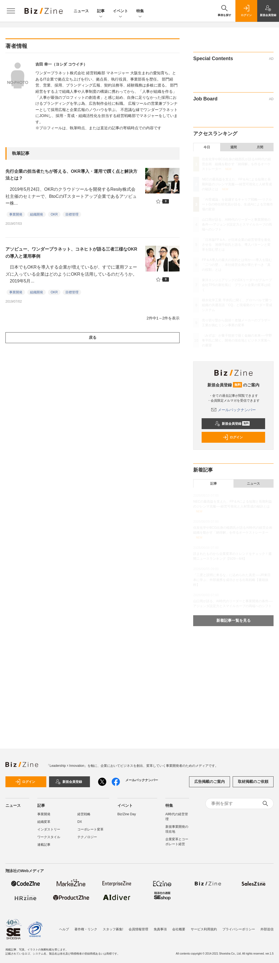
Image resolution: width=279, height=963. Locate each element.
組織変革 (43, 822)
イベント (120, 11)
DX (79, 822)
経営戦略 (83, 814)
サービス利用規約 (204, 929)
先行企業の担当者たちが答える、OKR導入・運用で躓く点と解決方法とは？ (71, 175)
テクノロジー (87, 837)
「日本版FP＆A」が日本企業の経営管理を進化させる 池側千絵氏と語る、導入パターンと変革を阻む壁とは (236, 244)
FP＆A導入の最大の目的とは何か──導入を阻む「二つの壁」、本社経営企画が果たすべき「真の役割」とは (237, 265)
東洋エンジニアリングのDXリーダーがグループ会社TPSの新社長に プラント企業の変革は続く (237, 285)
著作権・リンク (85, 929)
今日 (207, 147)
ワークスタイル (48, 837)
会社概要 (178, 929)
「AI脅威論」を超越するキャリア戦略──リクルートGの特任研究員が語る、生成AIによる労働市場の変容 (237, 204)
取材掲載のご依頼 (253, 781)
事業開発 (15, 214)
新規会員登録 (232, 423)
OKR (54, 214)
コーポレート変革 (90, 829)
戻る (92, 337)
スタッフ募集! (113, 929)
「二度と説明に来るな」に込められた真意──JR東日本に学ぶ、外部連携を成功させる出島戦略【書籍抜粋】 (232, 580)
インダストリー (48, 829)
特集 (140, 11)
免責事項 (160, 929)
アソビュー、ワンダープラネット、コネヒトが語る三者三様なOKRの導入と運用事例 (71, 253)
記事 (101, 11)
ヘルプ (64, 929)
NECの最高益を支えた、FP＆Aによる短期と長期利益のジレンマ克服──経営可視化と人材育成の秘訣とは (237, 184)
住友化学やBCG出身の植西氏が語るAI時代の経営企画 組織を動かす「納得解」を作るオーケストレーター (236, 164)
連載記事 (43, 845)
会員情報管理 (138, 929)
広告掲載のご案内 (209, 781)
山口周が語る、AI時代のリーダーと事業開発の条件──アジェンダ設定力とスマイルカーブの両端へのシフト (237, 224)
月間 (260, 147)
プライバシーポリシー (238, 929)
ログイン (233, 437)
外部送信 (267, 929)
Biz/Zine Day (126, 814)
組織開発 (36, 214)
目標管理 (71, 214)
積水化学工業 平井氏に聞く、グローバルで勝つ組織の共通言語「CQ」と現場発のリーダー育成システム (237, 305)
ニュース (81, 11)
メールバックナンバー (233, 410)
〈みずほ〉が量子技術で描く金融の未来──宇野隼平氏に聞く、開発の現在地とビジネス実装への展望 (237, 340)
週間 (233, 147)
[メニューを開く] (11, 11)
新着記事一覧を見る (233, 620)
